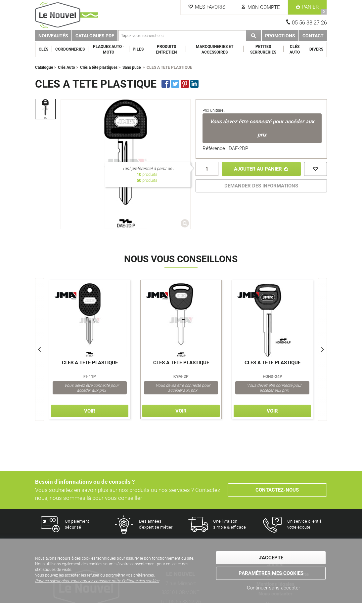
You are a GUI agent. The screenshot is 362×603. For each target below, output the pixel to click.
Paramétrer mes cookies (271, 573)
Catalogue (44, 67)
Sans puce (131, 67)
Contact (313, 35)
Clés (43, 49)
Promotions (280, 35)
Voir (89, 411)
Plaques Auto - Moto (108, 49)
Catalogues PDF (94, 35)
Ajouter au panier (258, 169)
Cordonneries (70, 49)
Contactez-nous (277, 490)
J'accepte (271, 558)
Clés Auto (295, 49)
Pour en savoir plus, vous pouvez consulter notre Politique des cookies (97, 581)
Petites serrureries (263, 49)
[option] (45, 109)
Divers (316, 49)
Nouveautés (53, 35)
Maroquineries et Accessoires (214, 49)
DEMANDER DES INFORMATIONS (261, 186)
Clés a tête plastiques (98, 67)
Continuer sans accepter (273, 588)
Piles (138, 49)
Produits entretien (166, 49)
